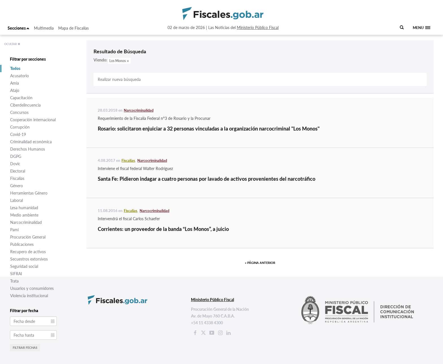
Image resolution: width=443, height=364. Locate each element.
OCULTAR (12, 44)
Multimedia (44, 28)
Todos (15, 68)
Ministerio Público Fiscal (258, 27)
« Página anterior (260, 262)
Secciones (18, 28)
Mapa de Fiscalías (73, 28)
